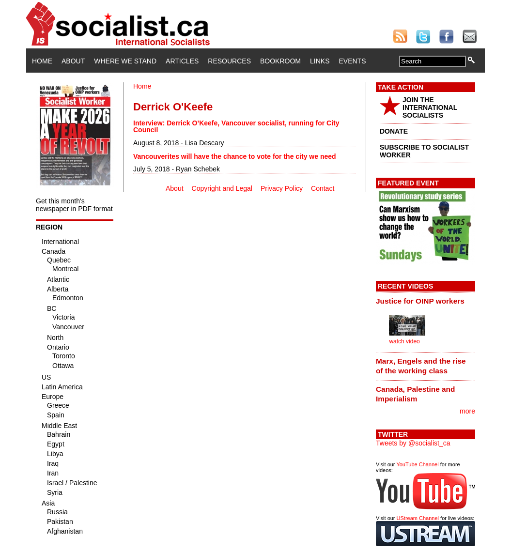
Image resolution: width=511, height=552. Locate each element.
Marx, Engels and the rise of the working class (421, 366)
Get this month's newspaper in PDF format (74, 205)
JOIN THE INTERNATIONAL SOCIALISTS (430, 107)
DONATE (394, 131)
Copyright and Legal (222, 188)
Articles (182, 61)
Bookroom (280, 61)
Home (42, 61)
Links (319, 61)
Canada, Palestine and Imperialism (415, 394)
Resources (229, 61)
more (467, 411)
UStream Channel (418, 518)
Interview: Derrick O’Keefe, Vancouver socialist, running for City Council (236, 126)
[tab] (425, 300)
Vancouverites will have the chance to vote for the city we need (234, 156)
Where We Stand (125, 61)
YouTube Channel (417, 464)
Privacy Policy (282, 188)
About (73, 61)
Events (352, 61)
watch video (404, 341)
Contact (322, 188)
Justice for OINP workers (420, 301)
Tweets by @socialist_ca (413, 443)
